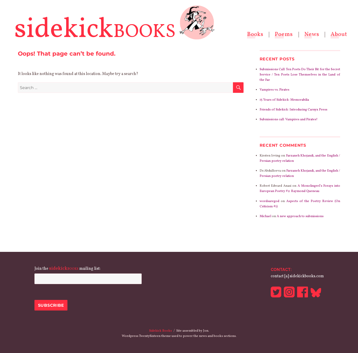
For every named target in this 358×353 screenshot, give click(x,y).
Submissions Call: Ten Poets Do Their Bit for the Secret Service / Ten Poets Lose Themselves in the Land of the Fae (300, 74)
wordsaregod (269, 201)
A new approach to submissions (300, 216)
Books (255, 34)
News (311, 34)
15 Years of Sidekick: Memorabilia (284, 100)
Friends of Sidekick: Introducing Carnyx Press (293, 109)
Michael (265, 216)
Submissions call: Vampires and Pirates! (288, 119)
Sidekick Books (160, 331)
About (339, 34)
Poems (284, 34)
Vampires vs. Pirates (274, 90)
